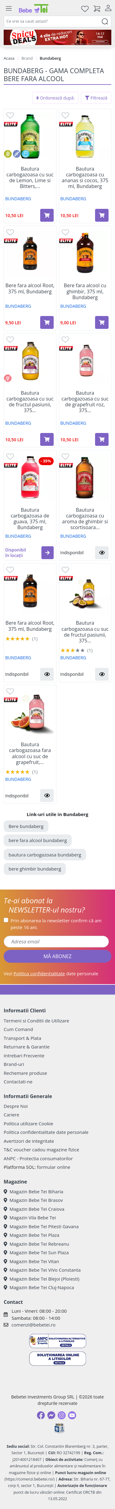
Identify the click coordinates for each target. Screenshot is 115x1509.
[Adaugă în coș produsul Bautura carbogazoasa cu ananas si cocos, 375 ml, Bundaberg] (102, 215)
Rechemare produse (25, 1073)
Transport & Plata (22, 1038)
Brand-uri (14, 1064)
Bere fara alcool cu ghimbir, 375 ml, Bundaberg (85, 291)
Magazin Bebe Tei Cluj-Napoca (39, 1287)
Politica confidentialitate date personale (46, 1132)
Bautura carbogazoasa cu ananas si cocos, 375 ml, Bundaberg (85, 178)
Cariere (11, 1115)
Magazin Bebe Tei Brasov (33, 1200)
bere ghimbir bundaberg (35, 869)
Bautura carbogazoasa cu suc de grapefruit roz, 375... (85, 402)
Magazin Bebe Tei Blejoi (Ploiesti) (41, 1279)
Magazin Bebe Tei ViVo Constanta (42, 1270)
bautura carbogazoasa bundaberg (45, 855)
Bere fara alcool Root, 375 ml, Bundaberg (30, 288)
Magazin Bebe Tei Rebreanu (36, 1244)
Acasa (9, 58)
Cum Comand (18, 1029)
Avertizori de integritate (29, 1141)
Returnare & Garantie (27, 1047)
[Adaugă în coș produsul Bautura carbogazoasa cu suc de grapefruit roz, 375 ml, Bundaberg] (102, 439)
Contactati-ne (18, 1081)
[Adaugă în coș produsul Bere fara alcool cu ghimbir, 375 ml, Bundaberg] (102, 322)
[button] (47, 552)
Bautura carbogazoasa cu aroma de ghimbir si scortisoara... (85, 519)
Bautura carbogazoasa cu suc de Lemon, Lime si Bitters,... (30, 178)
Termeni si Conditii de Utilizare (36, 1021)
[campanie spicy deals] (57, 37)
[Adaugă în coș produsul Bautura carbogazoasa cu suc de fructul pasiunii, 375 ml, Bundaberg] (47, 439)
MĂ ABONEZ (58, 956)
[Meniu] (8, 8)
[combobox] (57, 21)
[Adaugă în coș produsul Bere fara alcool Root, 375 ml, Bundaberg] (47, 322)
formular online (53, 1167)
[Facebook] (41, 1415)
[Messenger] (51, 1415)
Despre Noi (16, 1106)
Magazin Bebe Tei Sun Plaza (36, 1252)
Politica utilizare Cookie (28, 1123)
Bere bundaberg (26, 826)
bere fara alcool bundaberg (38, 840)
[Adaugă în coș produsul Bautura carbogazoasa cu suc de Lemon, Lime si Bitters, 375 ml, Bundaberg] (47, 215)
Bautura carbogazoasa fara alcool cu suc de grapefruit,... (30, 753)
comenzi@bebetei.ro (33, 1325)
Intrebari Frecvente (24, 1055)
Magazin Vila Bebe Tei (30, 1217)
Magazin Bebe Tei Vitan (31, 1261)
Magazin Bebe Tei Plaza (31, 1235)
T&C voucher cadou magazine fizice (41, 1149)
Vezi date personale (51, 973)
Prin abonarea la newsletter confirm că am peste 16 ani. (56, 924)
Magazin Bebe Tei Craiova (34, 1209)
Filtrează (96, 98)
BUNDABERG (18, 198)
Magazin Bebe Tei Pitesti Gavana (41, 1226)
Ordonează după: (55, 98)
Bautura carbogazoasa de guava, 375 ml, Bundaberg (30, 519)
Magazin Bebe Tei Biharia (33, 1191)
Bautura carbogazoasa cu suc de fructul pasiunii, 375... (30, 402)
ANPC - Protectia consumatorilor (38, 1158)
